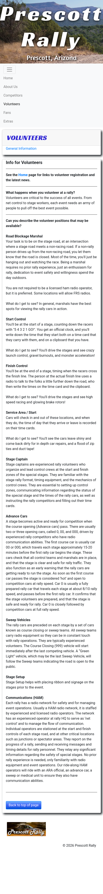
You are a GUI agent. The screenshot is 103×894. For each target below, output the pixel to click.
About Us (10, 87)
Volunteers (18, 104)
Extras (8, 121)
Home (8, 78)
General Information (21, 148)
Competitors (13, 95)
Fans (7, 113)
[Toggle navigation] (9, 69)
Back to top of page (24, 805)
